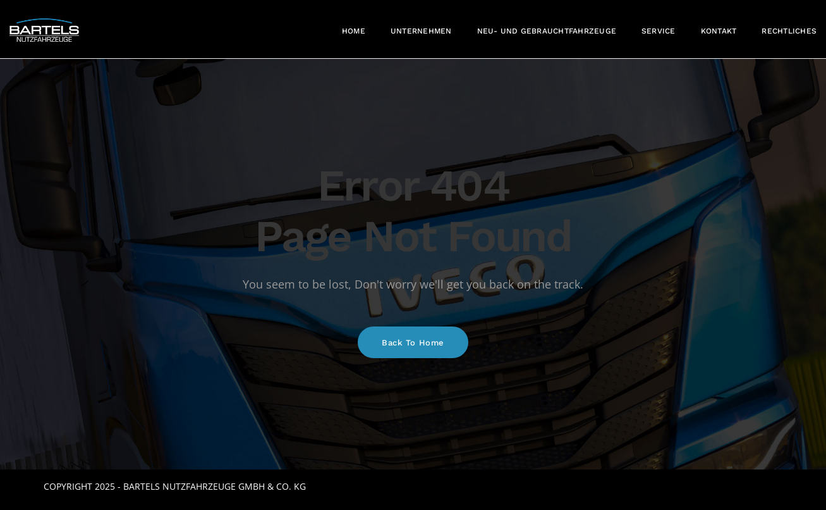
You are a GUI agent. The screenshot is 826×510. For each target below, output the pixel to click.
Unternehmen (421, 31)
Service (658, 31)
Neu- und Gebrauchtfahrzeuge (546, 31)
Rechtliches (789, 31)
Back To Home (413, 342)
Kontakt (719, 31)
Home (353, 31)
